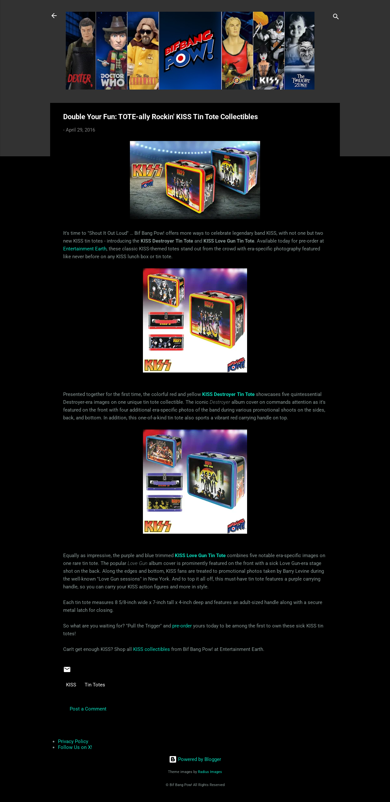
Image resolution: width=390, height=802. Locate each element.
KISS (71, 685)
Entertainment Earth (84, 249)
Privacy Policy (73, 741)
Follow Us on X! (75, 747)
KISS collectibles (151, 649)
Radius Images (210, 772)
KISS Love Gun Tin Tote (200, 555)
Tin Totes (95, 685)
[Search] (336, 18)
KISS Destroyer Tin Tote (228, 394)
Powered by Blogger (195, 759)
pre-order (182, 626)
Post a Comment (88, 709)
